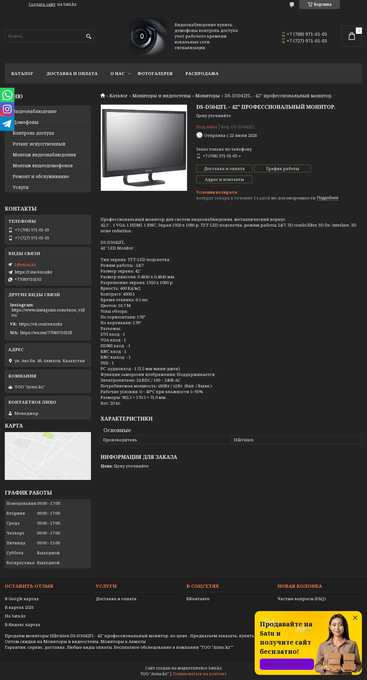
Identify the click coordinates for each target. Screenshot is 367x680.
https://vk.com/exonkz (41, 323)
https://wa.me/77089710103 (46, 332)
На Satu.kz (15, 616)
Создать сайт (42, 4)
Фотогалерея (155, 73)
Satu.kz (215, 668)
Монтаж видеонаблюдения (44, 155)
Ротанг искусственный (39, 144)
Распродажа (202, 73)
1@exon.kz (25, 264)
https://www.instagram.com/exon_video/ (48, 312)
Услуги (21, 187)
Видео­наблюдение (35, 111)
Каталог (22, 73)
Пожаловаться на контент (200, 673)
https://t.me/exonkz (33, 272)
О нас (117, 73)
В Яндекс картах (23, 624)
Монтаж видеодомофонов (43, 165)
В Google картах (22, 599)
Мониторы (207, 95)
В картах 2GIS (19, 607)
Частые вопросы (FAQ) (301, 599)
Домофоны (26, 122)
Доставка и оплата (72, 73)
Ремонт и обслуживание (41, 176)
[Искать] (88, 36)
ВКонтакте (198, 599)
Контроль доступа (33, 133)
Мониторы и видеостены (161, 95)
